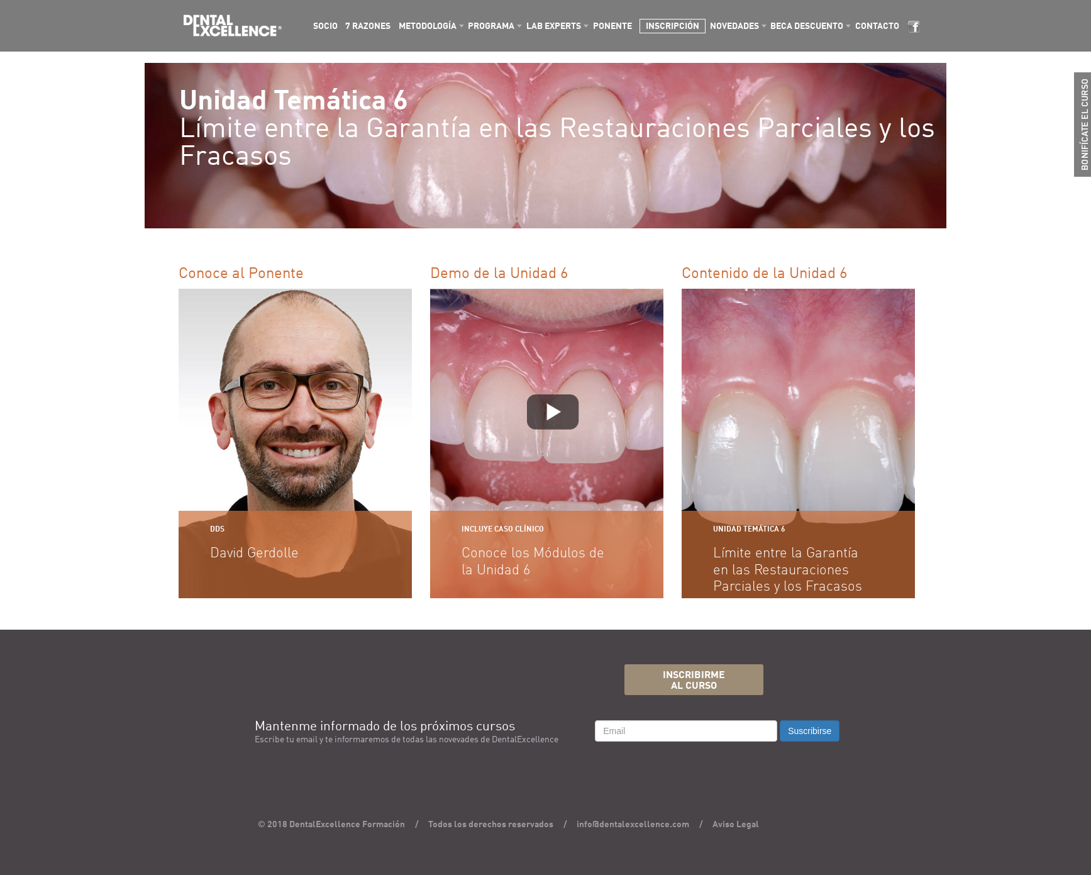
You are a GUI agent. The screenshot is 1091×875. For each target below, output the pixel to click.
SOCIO (325, 26)
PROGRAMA (491, 26)
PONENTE (612, 26)
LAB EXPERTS (553, 26)
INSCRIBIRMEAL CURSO (694, 681)
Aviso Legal (735, 824)
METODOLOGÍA (428, 26)
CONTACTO (877, 26)
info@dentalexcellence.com (633, 824)
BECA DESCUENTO (806, 26)
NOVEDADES (734, 26)
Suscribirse (809, 731)
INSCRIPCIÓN (672, 26)
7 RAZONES (367, 26)
